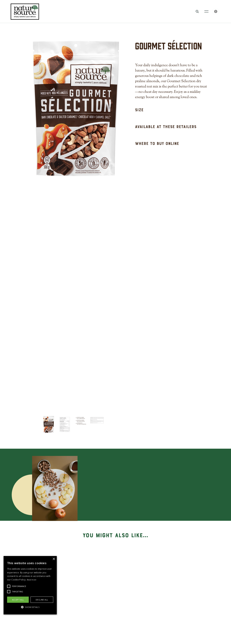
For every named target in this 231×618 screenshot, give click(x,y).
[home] (25, 11)
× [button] (53, 559)
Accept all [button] (18, 599)
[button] (206, 11)
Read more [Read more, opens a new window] (31, 579)
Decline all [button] (42, 599)
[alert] (30, 585)
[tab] (49, 424)
